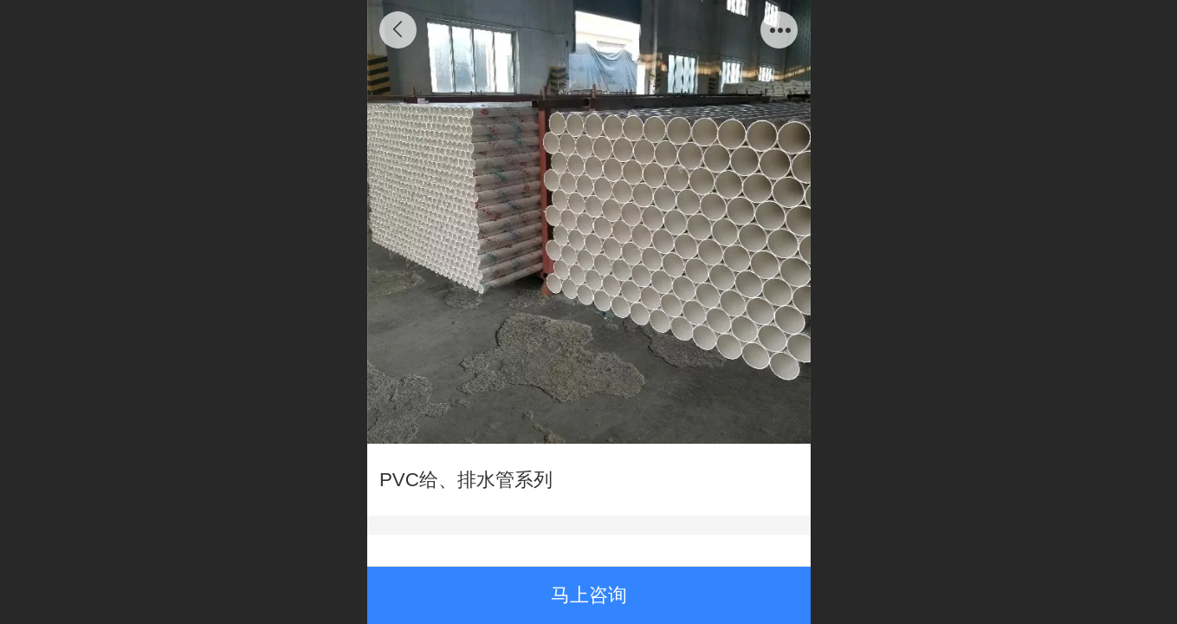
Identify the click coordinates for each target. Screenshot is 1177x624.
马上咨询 (589, 595)
